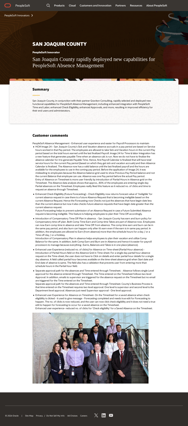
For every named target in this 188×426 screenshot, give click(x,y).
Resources (136, 5)
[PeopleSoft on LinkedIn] (103, 416)
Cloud (72, 5)
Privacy (39, 415)
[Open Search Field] (48, 5)
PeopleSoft (22, 5)
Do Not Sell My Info (55, 415)
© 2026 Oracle (12, 415)
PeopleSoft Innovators (17, 15)
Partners (120, 5)
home (8, 6)
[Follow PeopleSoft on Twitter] (96, 416)
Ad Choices (72, 415)
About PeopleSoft (156, 5)
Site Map (29, 415)
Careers (83, 415)
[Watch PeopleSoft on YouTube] (111, 416)
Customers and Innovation (95, 5)
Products (59, 5)
